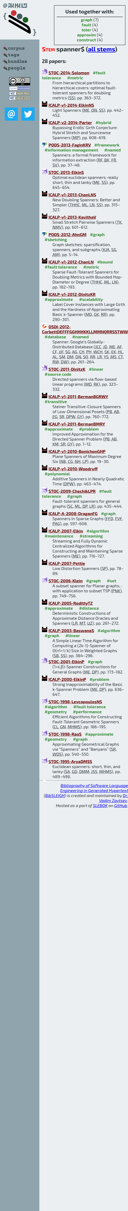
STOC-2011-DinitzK (67, 369)
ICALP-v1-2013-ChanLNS (72, 194)
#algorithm (98, 530)
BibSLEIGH (55, 795)
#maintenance (59, 535)
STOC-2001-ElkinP (66, 661)
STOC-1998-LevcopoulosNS (75, 701)
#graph (97, 234)
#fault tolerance (61, 266)
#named (112, 149)
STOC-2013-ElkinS (66, 172)
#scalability (91, 299)
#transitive (56, 401)
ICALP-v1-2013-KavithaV (72, 216)
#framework (107, 144)
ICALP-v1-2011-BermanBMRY (77, 423)
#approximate (59, 299)
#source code (58, 374)
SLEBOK (100, 805)
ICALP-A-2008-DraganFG (73, 513)
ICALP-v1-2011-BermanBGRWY (78, 396)
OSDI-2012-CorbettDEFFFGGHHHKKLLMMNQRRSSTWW (85, 329)
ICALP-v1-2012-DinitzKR (72, 294)
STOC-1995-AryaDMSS (70, 761)
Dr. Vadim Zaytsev (113, 798)
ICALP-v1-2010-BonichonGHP (77, 451)
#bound (105, 261)
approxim (86, 34)
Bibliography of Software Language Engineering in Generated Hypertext (94, 788)
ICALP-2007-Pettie (67, 563)
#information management (71, 149)
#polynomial (57, 473)
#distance (89, 608)
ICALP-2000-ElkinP (67, 679)
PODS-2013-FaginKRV (70, 144)
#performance (87, 711)
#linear (96, 369)
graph (86, 19)
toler (86, 29)
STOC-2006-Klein (66, 580)
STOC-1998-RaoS (65, 733)
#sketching (56, 239)
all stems (101, 49)
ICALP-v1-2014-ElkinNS (71, 105)
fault (86, 24)
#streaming (91, 535)
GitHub (120, 805)
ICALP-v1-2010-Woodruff (73, 468)
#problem (89, 428)
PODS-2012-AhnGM (68, 234)
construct (86, 39)
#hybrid (103, 122)
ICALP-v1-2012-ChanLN (71, 261)
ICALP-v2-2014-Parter (70, 122)
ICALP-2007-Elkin (66, 530)
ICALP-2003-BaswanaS (71, 630)
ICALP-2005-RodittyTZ (71, 603)
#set (111, 580)
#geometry (56, 711)
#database (55, 336)
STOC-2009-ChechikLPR (72, 491)
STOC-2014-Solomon (69, 72)
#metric (75, 77)
